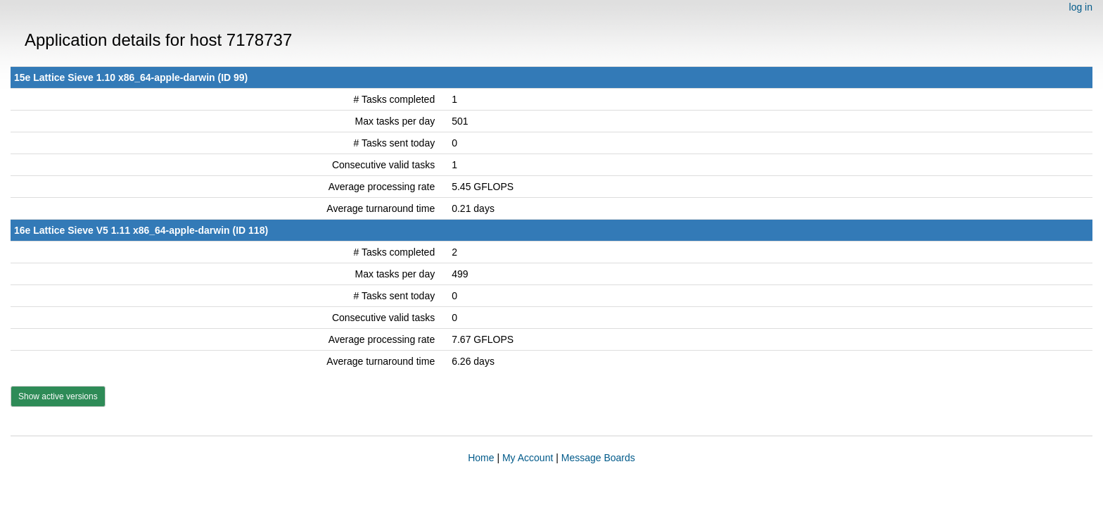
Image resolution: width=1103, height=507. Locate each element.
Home (481, 457)
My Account (527, 457)
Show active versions (58, 396)
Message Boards (598, 457)
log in (1080, 7)
